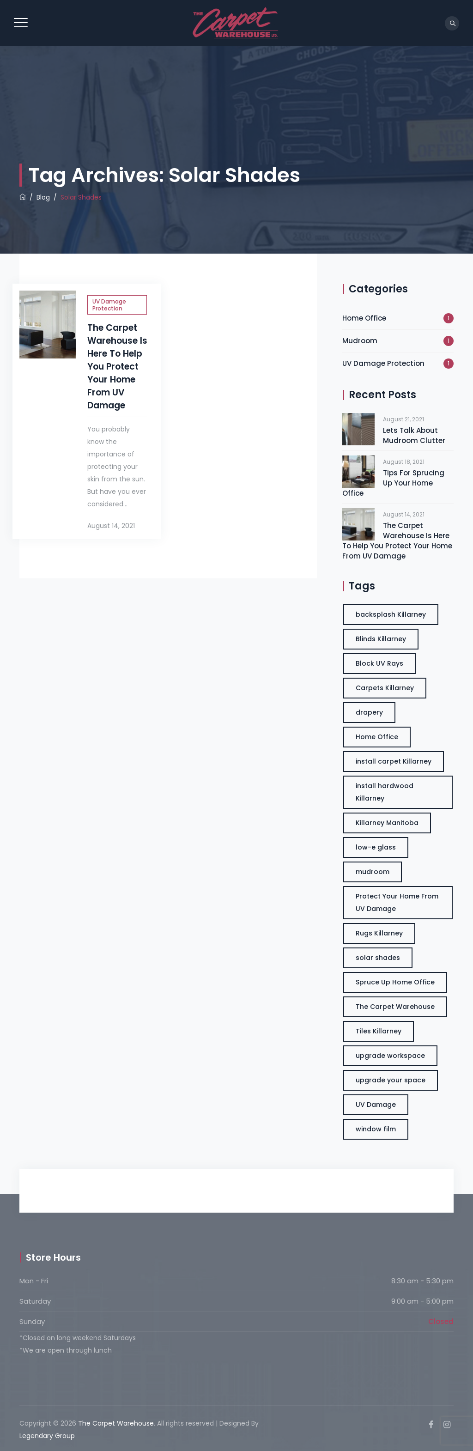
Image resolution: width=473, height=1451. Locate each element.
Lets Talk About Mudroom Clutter (414, 435)
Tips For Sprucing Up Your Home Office (393, 483)
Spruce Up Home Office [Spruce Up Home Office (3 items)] (395, 982)
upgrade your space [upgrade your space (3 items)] (390, 1080)
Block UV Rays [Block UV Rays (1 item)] (379, 663)
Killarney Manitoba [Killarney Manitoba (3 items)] (387, 822)
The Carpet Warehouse (116, 1423)
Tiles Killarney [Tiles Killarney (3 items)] (378, 1031)
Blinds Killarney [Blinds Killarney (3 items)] (381, 639)
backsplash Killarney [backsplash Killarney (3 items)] (391, 614)
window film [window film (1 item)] (376, 1129)
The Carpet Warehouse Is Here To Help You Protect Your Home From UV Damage (117, 367)
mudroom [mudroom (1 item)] (372, 871)
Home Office (364, 318)
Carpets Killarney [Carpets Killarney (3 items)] (385, 687)
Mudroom (359, 341)
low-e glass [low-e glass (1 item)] (376, 847)
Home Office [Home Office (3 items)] (377, 736)
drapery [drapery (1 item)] (369, 712)
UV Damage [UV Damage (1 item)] (376, 1104)
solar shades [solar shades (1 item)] (378, 957)
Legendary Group (47, 1435)
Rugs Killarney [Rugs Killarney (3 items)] (379, 933)
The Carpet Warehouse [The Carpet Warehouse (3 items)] (395, 1006)
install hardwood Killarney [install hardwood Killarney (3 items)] (384, 792)
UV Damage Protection (109, 304)
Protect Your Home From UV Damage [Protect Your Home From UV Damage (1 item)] (397, 902)
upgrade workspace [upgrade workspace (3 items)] (390, 1055)
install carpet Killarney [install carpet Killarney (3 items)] (393, 761)
